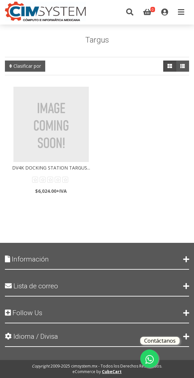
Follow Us (97, 313)
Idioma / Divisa (97, 336)
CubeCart (112, 371)
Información (97, 259)
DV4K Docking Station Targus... (51, 168)
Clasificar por (25, 66)
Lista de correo (97, 286)
